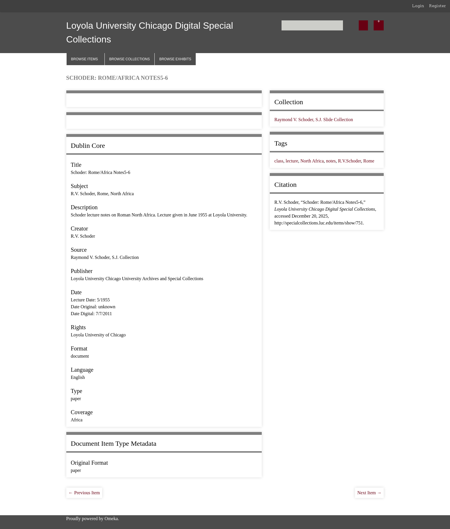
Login (418, 5)
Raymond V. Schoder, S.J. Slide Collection (313, 119)
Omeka (111, 518)
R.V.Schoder (349, 160)
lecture (292, 160)
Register (437, 5)
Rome (368, 160)
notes (331, 160)
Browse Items (84, 59)
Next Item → (369, 492)
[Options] (379, 25)
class (278, 160)
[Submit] (363, 25)
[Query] (312, 25)
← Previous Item (84, 492)
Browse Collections (129, 59)
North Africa (312, 160)
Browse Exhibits (175, 59)
